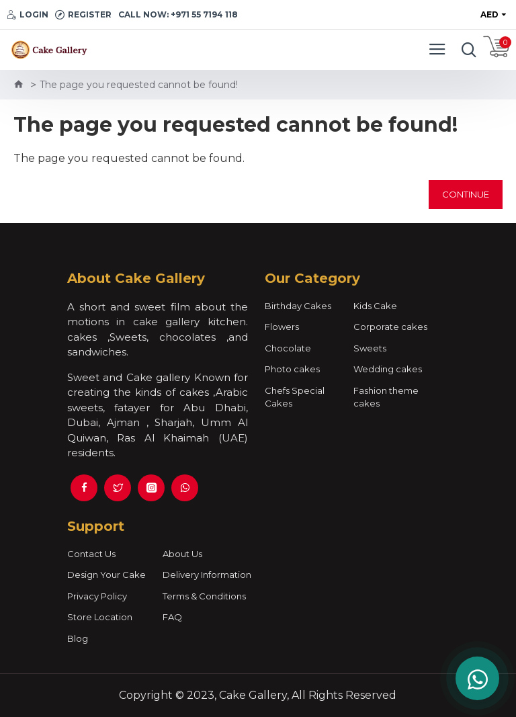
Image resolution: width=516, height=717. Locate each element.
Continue (465, 194)
